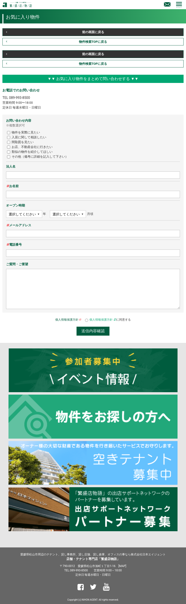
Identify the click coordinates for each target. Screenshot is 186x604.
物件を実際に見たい (23, 132)
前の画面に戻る (93, 32)
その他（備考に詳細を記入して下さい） (37, 156)
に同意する (108, 319)
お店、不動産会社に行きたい (30, 147)
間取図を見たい (20, 142)
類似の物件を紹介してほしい (30, 152)
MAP (122, 566)
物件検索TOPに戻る (93, 42)
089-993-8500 (19, 98)
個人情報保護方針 (101, 319)
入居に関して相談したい (26, 137)
